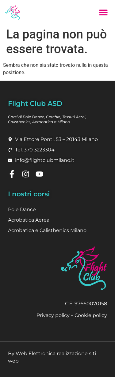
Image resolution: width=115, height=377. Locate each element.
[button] (103, 12)
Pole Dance (22, 209)
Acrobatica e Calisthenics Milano (47, 230)
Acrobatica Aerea (28, 220)
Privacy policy (53, 315)
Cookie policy (91, 315)
